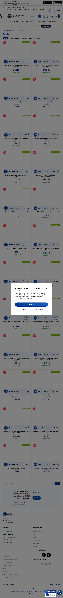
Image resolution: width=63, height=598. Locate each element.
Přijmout (31, 304)
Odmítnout (23, 309)
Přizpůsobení (40, 309)
